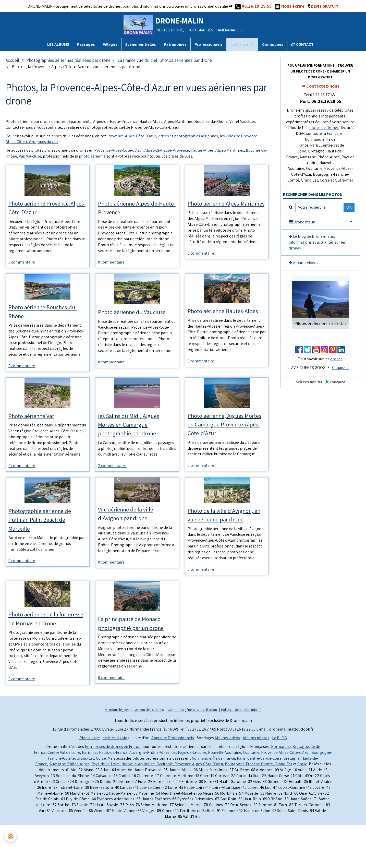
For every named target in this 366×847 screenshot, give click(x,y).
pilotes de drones (323, 127)
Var (21, 156)
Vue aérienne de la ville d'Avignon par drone (130, 523)
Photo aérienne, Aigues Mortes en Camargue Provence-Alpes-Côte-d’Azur (227, 432)
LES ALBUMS (58, 44)
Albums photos (256, 759)
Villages (110, 44)
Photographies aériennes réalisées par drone (68, 60)
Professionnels (208, 44)
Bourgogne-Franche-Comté (249, 786)
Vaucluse (33, 156)
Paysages (86, 44)
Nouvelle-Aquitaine (224, 774)
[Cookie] (11, 836)
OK (349, 207)
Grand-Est (85, 780)
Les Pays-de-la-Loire (188, 774)
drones (336, 359)
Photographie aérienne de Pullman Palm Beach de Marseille (44, 530)
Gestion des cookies (148, 731)
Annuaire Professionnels (172, 759)
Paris (86, 774)
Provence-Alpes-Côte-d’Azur (118, 150)
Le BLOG (279, 759)
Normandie (281, 768)
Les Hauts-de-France (110, 774)
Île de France (224, 780)
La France (239, 44)
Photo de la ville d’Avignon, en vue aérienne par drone (226, 524)
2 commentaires (112, 475)
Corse (101, 780)
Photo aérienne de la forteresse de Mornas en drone (42, 635)
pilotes (138, 780)
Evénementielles (140, 44)
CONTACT (302, 44)
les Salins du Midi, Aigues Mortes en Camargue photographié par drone (133, 432)
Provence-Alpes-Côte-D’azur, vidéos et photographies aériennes (162, 136)
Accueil (12, 60)
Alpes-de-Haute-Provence (166, 150)
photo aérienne (92, 156)
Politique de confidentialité (241, 731)
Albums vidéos (303, 262)
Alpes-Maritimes (229, 150)
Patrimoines (175, 44)
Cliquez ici (340, 367)
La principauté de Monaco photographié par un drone (135, 634)
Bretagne (300, 768)
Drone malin (302, 222)
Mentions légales (117, 731)
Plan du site (89, 759)
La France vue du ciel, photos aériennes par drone (165, 60)
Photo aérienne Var (35, 422)
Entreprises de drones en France (113, 768)
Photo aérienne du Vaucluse (137, 313)
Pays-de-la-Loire (105, 786)
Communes (272, 44)
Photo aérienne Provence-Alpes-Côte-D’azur (44, 208)
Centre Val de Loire (63, 774)
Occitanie (251, 774)
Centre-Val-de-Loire (264, 780)
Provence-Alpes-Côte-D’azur (199, 786)
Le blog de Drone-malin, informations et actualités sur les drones (317, 242)
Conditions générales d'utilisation (192, 731)
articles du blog (116, 759)
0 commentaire (21, 263)
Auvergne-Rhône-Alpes (149, 774)
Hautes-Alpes (202, 150)
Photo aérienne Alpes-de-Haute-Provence (133, 208)
